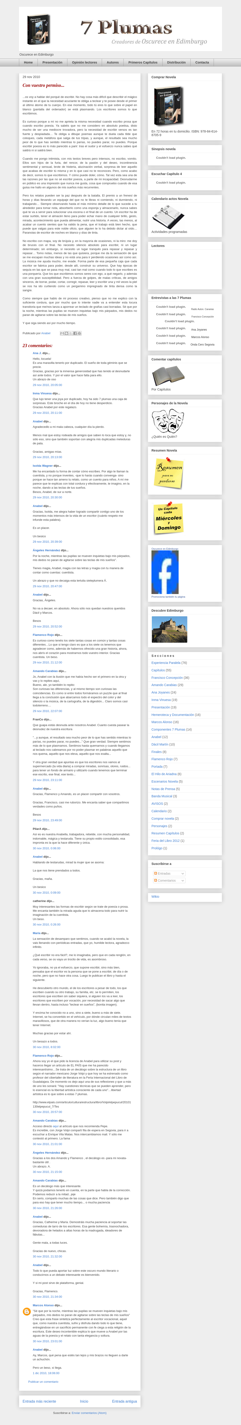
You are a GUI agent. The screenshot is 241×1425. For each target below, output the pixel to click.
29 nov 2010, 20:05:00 (47, 385)
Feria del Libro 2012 (165, 841)
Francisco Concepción (167, 677)
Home (28, 62)
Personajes (159, 826)
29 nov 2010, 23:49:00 (47, 820)
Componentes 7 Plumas (168, 729)
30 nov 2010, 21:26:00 (47, 1208)
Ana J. (37, 353)
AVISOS (157, 803)
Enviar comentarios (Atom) (89, 1413)
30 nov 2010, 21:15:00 (47, 1172)
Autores (113, 62)
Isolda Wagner (43, 465)
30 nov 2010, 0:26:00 (46, 924)
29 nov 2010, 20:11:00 (47, 412)
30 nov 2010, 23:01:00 (47, 1341)
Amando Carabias (45, 671)
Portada (157, 766)
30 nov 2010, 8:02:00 (46, 1047)
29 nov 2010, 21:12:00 (47, 662)
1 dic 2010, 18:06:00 (46, 1373)
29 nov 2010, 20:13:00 (47, 457)
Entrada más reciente (39, 1401)
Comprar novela (162, 818)
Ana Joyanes (199, 329)
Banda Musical (161, 796)
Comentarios (165, 880)
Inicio (84, 1401)
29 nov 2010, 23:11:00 (47, 780)
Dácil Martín (159, 744)
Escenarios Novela (164, 781)
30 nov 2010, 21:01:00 (47, 1144)
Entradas (162, 873)
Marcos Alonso (43, 1305)
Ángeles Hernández (46, 550)
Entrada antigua (124, 1401)
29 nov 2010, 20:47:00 (47, 586)
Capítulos (158, 670)
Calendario (159, 811)
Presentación (52, 62)
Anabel (38, 421)
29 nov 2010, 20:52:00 (47, 626)
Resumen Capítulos (165, 833)
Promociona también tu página (168, 596)
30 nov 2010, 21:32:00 (47, 1256)
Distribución (176, 62)
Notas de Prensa (163, 789)
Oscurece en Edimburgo (164, 548)
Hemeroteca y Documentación (172, 715)
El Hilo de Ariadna (164, 774)
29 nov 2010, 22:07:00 (47, 711)
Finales (156, 752)
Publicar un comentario (43, 1381)
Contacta (202, 62)
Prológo (156, 848)
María (36, 933)
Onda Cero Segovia (202, 344)
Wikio (155, 896)
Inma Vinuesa (42, 393)
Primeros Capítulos (142, 62)
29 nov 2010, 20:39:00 (47, 541)
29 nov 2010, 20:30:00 (47, 497)
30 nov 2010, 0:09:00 (46, 892)
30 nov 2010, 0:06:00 (46, 848)
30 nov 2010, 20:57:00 (47, 1112)
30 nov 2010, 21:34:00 (47, 1296)
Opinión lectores (84, 62)
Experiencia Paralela (165, 663)
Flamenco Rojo (43, 635)
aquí (56, 1126)
